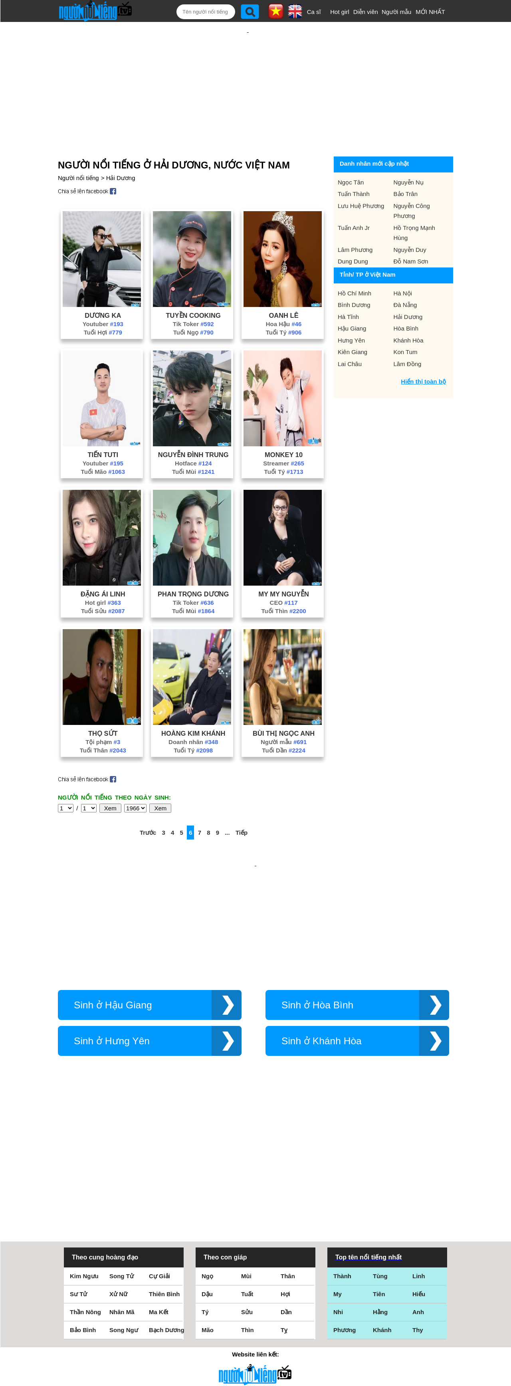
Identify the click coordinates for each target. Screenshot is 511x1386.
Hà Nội (403, 267)
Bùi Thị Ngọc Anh (284, 707)
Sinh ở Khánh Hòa (321, 989)
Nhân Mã (122, 1200)
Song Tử (121, 1164)
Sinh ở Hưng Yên (112, 989)
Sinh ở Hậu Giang (113, 953)
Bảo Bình (83, 1218)
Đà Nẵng (405, 278)
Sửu (247, 1200)
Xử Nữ (118, 1182)
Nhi (338, 1200)
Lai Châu (350, 338)
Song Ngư (123, 1218)
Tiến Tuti (102, 428)
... (227, 806)
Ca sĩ (314, 11)
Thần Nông (85, 1200)
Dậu (207, 1182)
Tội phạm (102, 716)
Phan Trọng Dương (193, 568)
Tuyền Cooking (193, 289)
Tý (205, 1200)
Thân (288, 1164)
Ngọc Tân (351, 156)
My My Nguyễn (283, 568)
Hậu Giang (352, 302)
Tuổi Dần (283, 724)
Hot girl (339, 11)
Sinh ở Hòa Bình (317, 953)
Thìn (247, 1218)
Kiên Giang (352, 326)
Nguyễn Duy (410, 223)
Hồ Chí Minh (354, 267)
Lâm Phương (355, 223)
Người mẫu (397, 11)
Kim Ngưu (84, 1164)
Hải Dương (120, 151)
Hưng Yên (351, 314)
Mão (208, 1218)
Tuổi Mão (103, 445)
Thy (417, 1218)
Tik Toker (193, 298)
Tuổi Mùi (193, 445)
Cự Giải (159, 1164)
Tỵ (284, 1218)
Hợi (285, 1182)
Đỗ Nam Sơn (411, 235)
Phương (344, 1218)
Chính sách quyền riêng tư (255, 1341)
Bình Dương (354, 278)
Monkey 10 (284, 428)
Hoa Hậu (284, 298)
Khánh (382, 1218)
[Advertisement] (248, 75)
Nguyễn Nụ (409, 156)
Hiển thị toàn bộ (423, 355)
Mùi (246, 1164)
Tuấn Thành (354, 167)
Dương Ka (103, 289)
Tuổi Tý (284, 306)
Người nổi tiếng (78, 151)
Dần (286, 1200)
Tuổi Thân (103, 724)
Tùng (380, 1164)
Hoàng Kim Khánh (193, 707)
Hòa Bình (406, 302)
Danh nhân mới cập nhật (374, 137)
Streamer (283, 437)
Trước (148, 806)
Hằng (380, 1200)
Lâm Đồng (408, 338)
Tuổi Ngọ (193, 306)
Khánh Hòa (409, 314)
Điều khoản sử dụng (255, 1299)
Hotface (193, 437)
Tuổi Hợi (103, 306)
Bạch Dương (166, 1218)
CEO (284, 576)
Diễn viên (365, 11)
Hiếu (418, 1182)
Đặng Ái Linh (103, 568)
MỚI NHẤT (430, 11)
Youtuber (103, 298)
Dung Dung (353, 235)
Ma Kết (158, 1200)
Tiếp (242, 806)
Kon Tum (406, 326)
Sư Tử (78, 1182)
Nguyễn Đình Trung (193, 428)
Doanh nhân (193, 716)
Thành (342, 1164)
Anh (418, 1200)
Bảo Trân (406, 167)
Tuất (247, 1182)
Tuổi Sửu (103, 585)
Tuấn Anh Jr (354, 201)
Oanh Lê (283, 289)
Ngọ (207, 1164)
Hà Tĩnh (348, 290)
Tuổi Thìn (283, 585)
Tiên (379, 1182)
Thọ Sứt (103, 707)
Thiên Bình (164, 1182)
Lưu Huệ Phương (361, 179)
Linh (418, 1164)
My (337, 1182)
